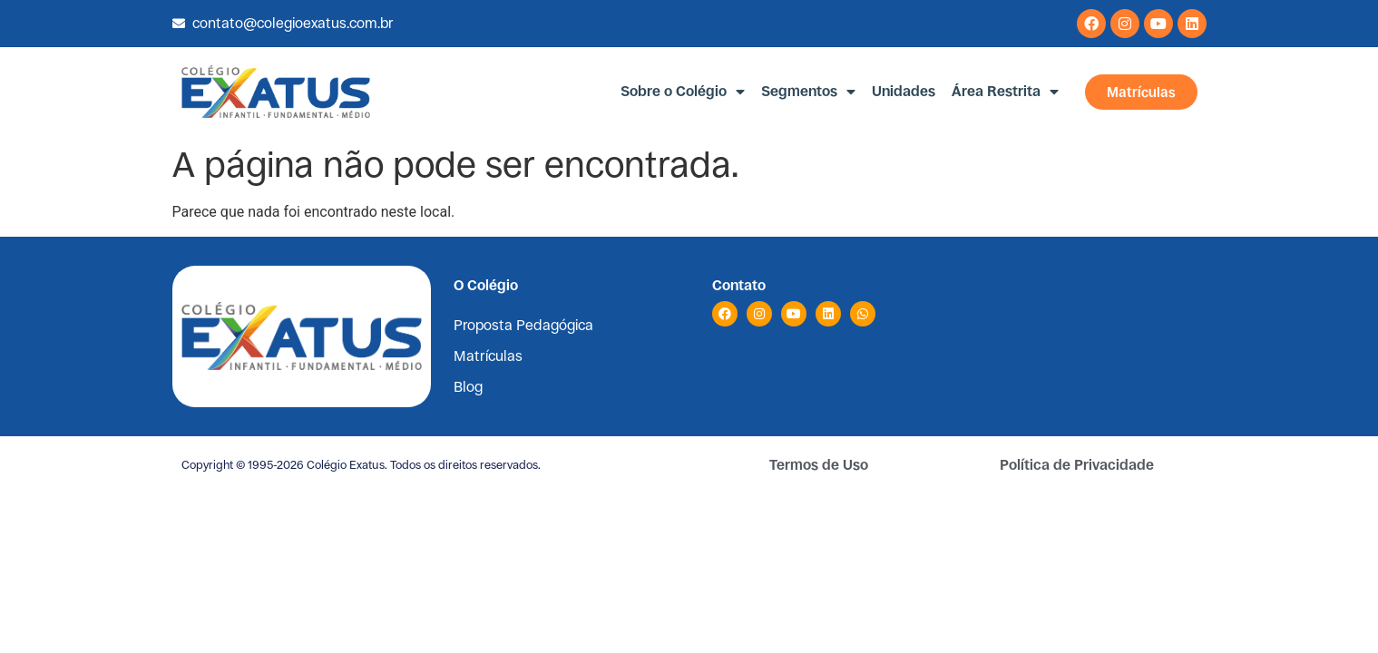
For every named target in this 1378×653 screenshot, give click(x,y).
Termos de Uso (818, 464)
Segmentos (808, 91)
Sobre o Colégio (683, 91)
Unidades (903, 91)
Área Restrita (1005, 91)
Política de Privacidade (1077, 464)
